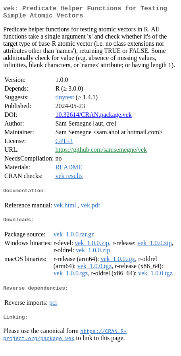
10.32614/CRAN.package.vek (93, 117)
